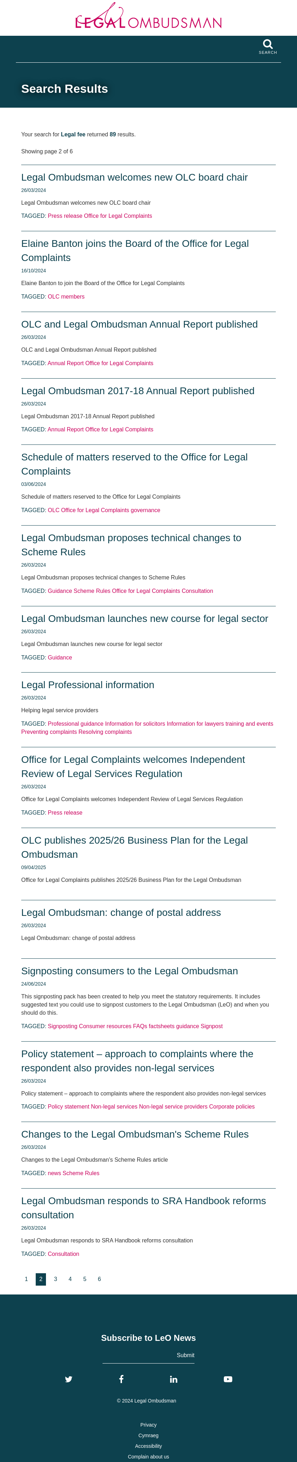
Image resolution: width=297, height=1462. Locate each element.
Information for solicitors (135, 724)
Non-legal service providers (173, 1107)
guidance (187, 1026)
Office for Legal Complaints (118, 216)
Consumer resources (105, 1026)
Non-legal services (114, 1107)
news (54, 1173)
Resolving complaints (105, 732)
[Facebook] (121, 1379)
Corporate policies (232, 1107)
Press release (65, 216)
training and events (249, 724)
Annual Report (65, 363)
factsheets (162, 1026)
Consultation (197, 591)
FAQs (140, 1026)
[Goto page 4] (70, 1279)
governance (146, 510)
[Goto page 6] (99, 1279)
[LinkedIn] (173, 1379)
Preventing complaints (49, 732)
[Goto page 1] (26, 1279)
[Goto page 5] (85, 1279)
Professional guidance (75, 724)
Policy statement (68, 1107)
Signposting (62, 1026)
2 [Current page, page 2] (40, 1279)
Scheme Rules (92, 591)
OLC (53, 510)
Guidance (60, 591)
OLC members (66, 297)
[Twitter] (68, 1379)
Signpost (212, 1026)
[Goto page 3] (56, 1279)
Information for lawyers (195, 724)
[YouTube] (228, 1379)
